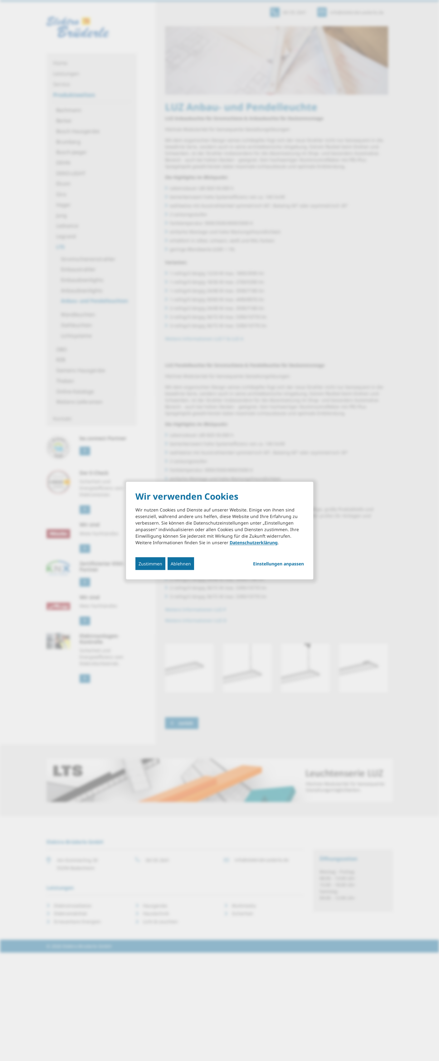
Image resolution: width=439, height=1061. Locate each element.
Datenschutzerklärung (254, 542)
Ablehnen (181, 563)
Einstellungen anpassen (278, 563)
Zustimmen (150, 563)
